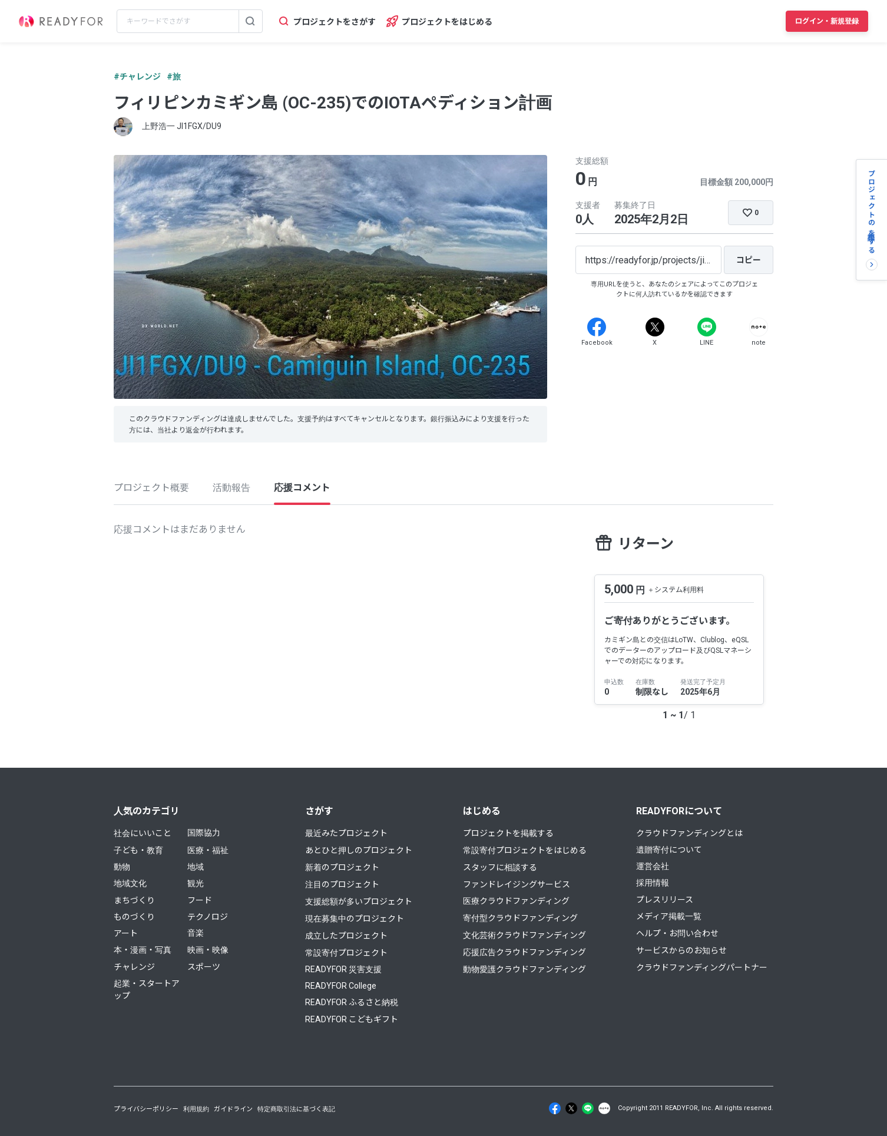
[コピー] (748, 260)
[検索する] (250, 21)
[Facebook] (596, 327)
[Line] (706, 327)
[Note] (758, 327)
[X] (655, 327)
